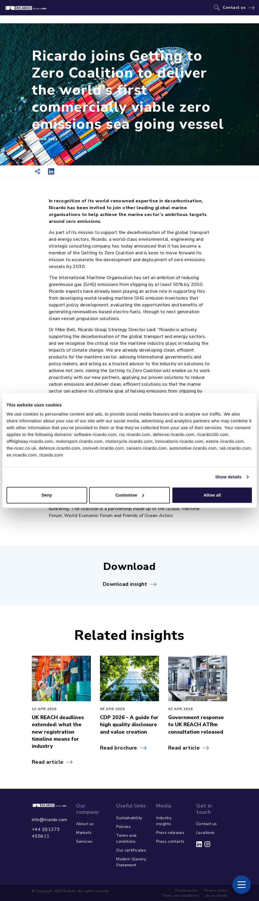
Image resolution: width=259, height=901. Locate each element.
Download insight (125, 584)
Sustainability (129, 818)
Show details (228, 476)
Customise (129, 495)
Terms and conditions (126, 838)
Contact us (234, 7)
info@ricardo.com (49, 820)
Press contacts (170, 841)
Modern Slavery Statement (131, 862)
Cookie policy (186, 890)
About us (84, 824)
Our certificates (131, 850)
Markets (83, 832)
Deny (46, 495)
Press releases (170, 832)
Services (84, 841)
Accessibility (216, 895)
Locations (205, 832)
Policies (123, 826)
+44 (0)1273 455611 (46, 832)
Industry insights (164, 821)
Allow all (212, 495)
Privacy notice (215, 890)
